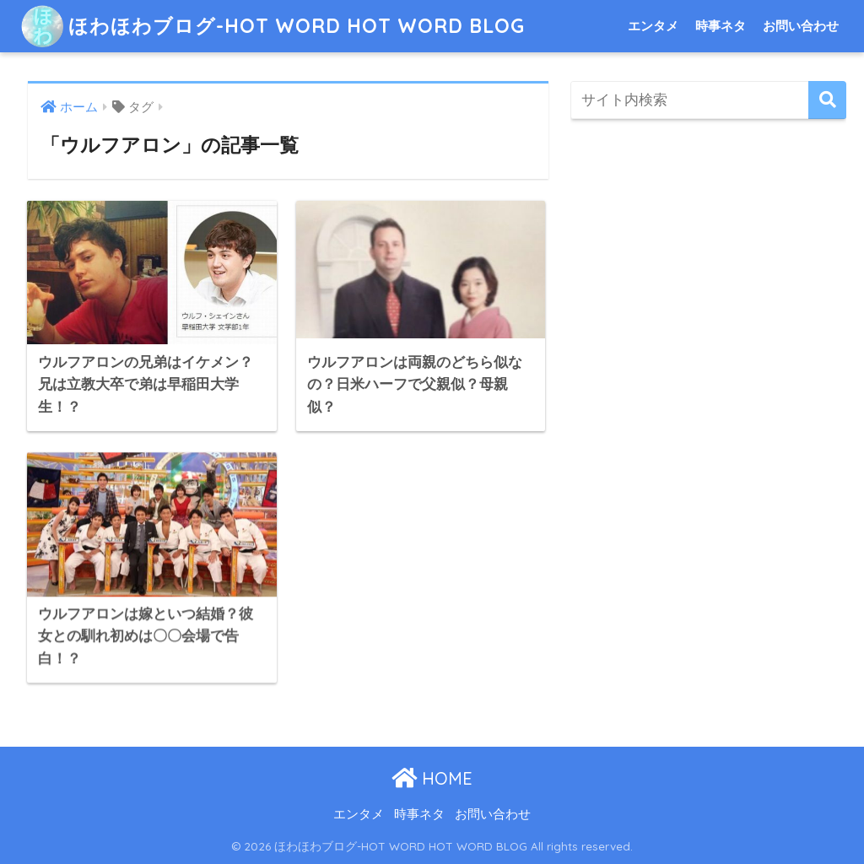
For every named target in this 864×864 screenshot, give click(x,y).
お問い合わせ (801, 26)
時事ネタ (720, 26)
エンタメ (653, 26)
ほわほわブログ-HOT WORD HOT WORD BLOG (273, 26)
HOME (432, 778)
